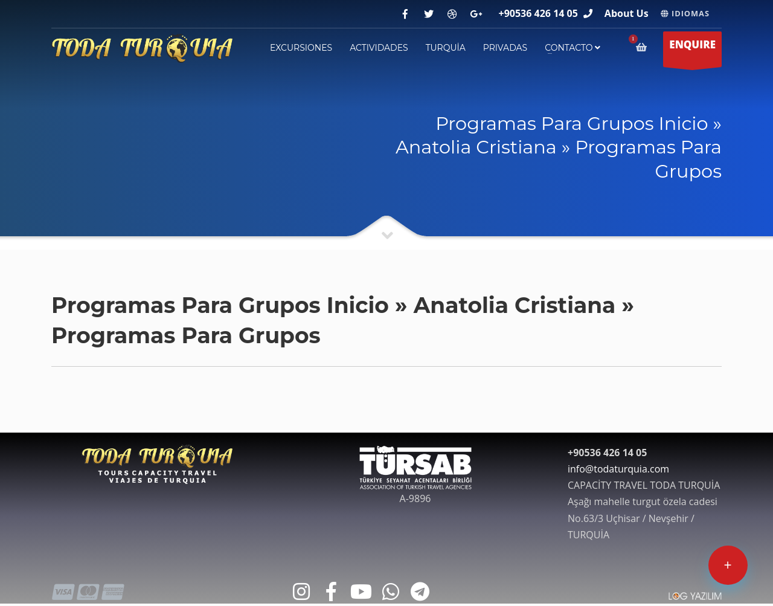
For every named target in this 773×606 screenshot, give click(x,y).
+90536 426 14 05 (538, 13)
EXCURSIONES (301, 47)
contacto (572, 47)
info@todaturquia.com (618, 468)
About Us (627, 13)
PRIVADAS (505, 47)
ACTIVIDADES (379, 47)
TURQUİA (446, 47)
